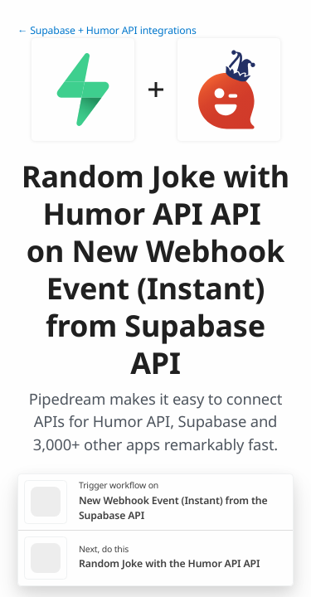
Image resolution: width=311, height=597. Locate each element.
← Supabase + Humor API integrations (107, 30)
